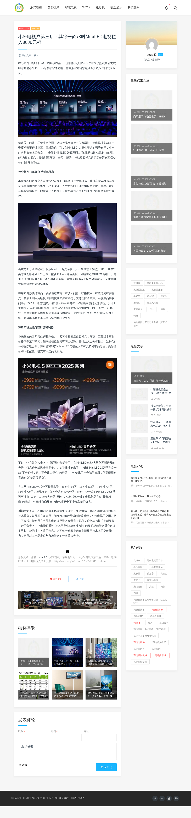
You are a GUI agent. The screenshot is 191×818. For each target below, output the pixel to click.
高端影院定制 (140, 661)
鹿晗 (151, 309)
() (56, 579)
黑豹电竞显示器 (155, 283)
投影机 (100, 7)
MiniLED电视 (26, 28)
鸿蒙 (163, 309)
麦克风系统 (152, 302)
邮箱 (54, 739)
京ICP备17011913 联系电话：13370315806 (65, 808)
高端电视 (139, 642)
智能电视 (71, 7)
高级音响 (163, 622)
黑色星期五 (139, 289)
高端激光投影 (159, 642)
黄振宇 (150, 296)
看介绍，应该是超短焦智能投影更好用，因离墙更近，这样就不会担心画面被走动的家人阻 (151, 514)
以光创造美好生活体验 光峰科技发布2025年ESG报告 (161, 409)
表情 (22, 774)
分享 (79, 579)
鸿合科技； (139, 609)
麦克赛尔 (137, 309)
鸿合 (137, 622)
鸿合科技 (157, 609)
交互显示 (116, 7)
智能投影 (53, 7)
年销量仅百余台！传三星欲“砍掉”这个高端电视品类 (160, 393)
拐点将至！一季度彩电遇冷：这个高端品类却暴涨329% (161, 425)
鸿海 (135, 315)
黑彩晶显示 (157, 289)
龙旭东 (136, 283)
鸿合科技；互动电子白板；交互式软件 (150, 324)
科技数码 (133, 7)
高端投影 (161, 655)
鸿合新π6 (138, 616)
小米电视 (40, 28)
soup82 (43, 557)
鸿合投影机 (155, 616)
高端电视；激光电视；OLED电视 (149, 629)
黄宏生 (164, 296)
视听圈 (36, 808)
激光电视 (36, 7)
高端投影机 (140, 655)
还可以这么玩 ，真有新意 (146, 496)
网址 (86, 739)
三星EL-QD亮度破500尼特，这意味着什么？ (160, 442)
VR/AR (86, 7)
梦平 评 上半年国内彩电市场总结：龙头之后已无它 (159, 485)
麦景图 (136, 302)
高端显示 (155, 648)
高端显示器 (139, 648)
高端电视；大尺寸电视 (144, 635)
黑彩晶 (136, 296)
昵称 (21, 739)
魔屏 (150, 622)
